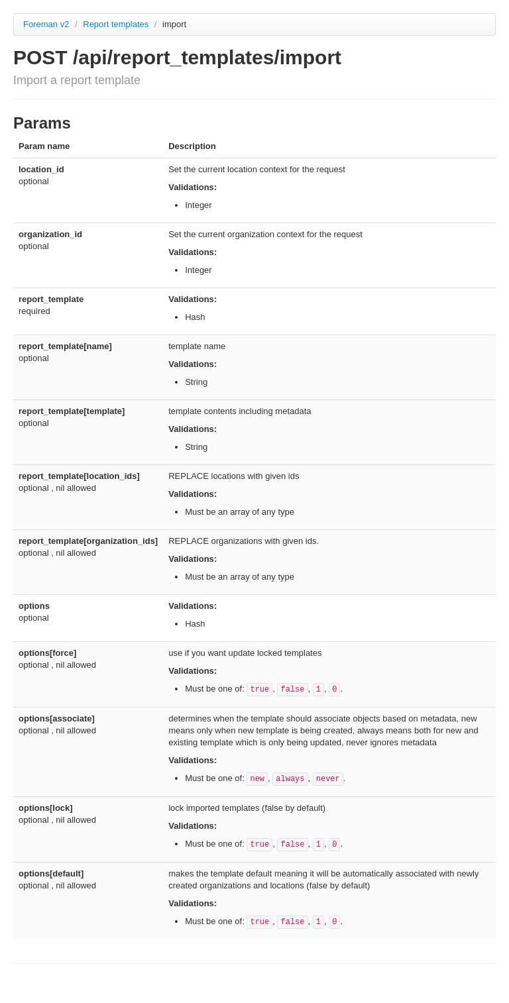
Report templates (117, 24)
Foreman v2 (46, 24)
